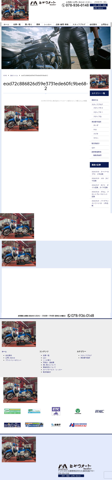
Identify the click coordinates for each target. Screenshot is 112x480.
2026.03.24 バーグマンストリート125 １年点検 (100, 207)
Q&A (94, 148)
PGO (95, 129)
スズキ (96, 134)
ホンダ (96, 125)
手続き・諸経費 (49, 367)
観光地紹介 (96, 144)
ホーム (6, 24)
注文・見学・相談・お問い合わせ (99, 6)
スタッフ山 (98, 116)
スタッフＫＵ (98, 107)
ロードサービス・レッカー (54, 375)
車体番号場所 (97, 122)
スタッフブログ (79, 24)
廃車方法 (95, 99)
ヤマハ (96, 138)
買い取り (28, 24)
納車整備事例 (97, 152)
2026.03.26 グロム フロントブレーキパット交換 (101, 198)
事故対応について (50, 372)
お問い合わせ (10, 362)
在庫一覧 (17, 24)
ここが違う (47, 365)
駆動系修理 (98, 156)
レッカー (47, 24)
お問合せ (104, 24)
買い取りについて (50, 370)
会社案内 (93, 24)
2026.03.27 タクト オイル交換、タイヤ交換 (100, 188)
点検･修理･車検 (62, 24)
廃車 (38, 24)
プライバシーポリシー (14, 365)
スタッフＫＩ (98, 112)
